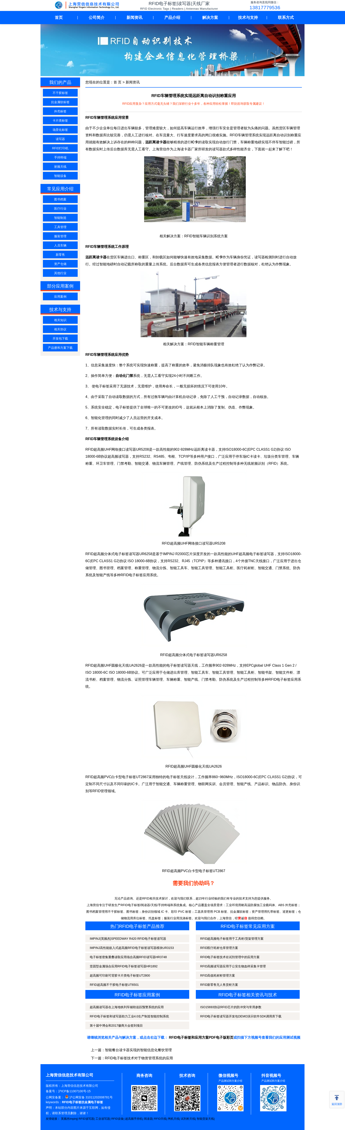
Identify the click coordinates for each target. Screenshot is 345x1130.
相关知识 (60, 320)
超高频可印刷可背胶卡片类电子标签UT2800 (120, 975)
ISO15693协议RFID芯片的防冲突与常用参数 (230, 1007)
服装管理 (60, 236)
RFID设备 (117, 1118)
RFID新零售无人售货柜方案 (219, 984)
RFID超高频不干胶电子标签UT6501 (114, 984)
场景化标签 (60, 129)
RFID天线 (160, 1118)
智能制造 (60, 218)
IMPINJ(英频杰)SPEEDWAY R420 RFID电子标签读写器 (128, 938)
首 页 (117, 82)
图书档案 (60, 199)
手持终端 (60, 157)
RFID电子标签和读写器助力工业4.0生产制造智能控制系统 (129, 1016)
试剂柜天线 (188, 1118)
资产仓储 (60, 264)
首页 (59, 17)
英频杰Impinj (69, 1118)
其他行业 (60, 273)
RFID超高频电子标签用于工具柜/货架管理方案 (232, 938)
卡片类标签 (60, 120)
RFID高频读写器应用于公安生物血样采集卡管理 (233, 966)
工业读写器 (102, 1118)
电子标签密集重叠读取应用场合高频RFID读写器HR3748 (128, 957)
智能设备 (60, 176)
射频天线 (60, 166)
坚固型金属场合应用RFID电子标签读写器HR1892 (124, 966)
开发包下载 (60, 338)
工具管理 (60, 227)
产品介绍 (172, 17)
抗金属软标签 (60, 102)
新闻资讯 (134, 17)
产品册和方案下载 (60, 347)
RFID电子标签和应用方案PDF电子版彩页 (201, 1037)
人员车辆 (60, 245)
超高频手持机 (133, 1118)
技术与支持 (248, 17)
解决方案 (210, 17)
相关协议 (60, 329)
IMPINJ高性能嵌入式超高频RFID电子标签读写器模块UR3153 (132, 948)
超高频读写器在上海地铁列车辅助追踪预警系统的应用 (127, 1007)
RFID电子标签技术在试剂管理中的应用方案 (230, 957)
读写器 (60, 139)
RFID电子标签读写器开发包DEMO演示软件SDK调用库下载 (240, 1016)
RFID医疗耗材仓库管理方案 (219, 948)
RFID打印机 (60, 148)
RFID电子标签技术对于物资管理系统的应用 (139, 1058)
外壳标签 (60, 111)
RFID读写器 (86, 1118)
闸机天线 (173, 1118)
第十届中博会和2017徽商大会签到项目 (116, 1025)
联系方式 (286, 17)
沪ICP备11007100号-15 (74, 1091)
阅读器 (148, 1118)
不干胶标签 (60, 93)
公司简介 (97, 17)
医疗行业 (60, 208)
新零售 (60, 254)
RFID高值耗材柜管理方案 (217, 975)
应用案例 (60, 296)
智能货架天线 (205, 1118)
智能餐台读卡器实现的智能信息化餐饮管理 (138, 1050)
